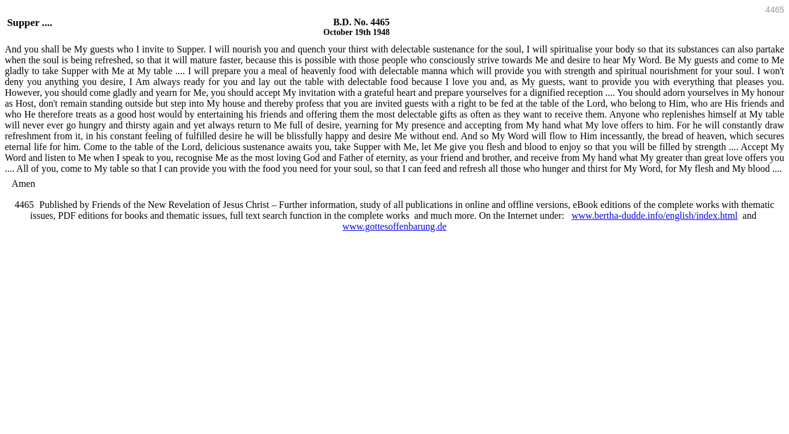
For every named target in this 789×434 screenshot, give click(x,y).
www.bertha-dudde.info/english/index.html (655, 215)
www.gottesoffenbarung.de (395, 226)
